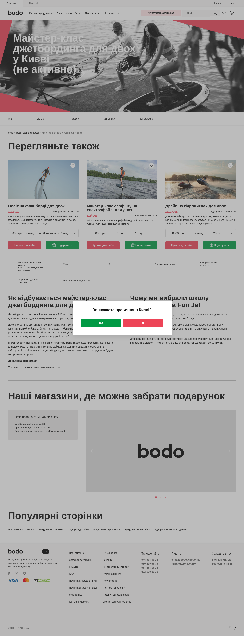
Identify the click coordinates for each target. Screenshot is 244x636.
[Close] (167, 305)
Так (101, 322)
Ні (143, 322)
